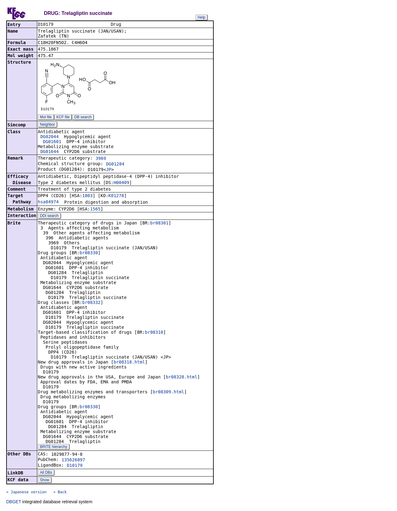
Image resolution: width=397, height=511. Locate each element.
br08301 (159, 223)
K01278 (116, 196)
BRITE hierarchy (53, 447)
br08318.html (129, 362)
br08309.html (168, 392)
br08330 (89, 253)
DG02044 (49, 137)
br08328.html (181, 377)
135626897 (73, 460)
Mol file (46, 117)
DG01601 (52, 142)
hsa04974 (48, 202)
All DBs (46, 473)
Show (44, 480)
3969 (101, 158)
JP (108, 170)
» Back (60, 493)
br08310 (154, 332)
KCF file (63, 117)
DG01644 (49, 152)
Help (201, 17)
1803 (87, 196)
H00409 (121, 183)
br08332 (91, 303)
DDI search (49, 216)
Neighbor (47, 125)
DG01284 (115, 164)
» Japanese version (26, 493)
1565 (95, 209)
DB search (82, 117)
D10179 (75, 466)
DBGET (13, 502)
